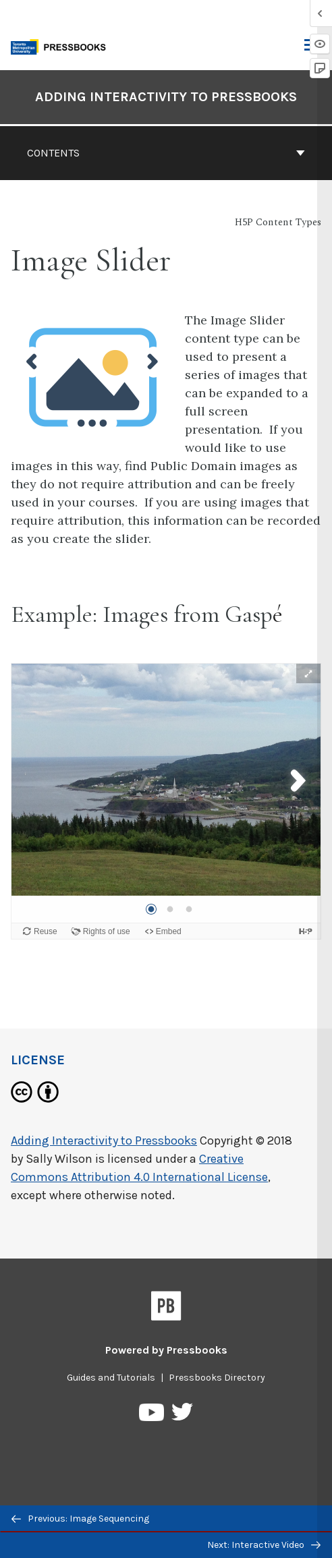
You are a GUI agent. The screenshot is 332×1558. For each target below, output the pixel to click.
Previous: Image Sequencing (80, 1518)
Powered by (166, 1350)
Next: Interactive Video (264, 1545)
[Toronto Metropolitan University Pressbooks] (62, 45)
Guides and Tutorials (111, 1377)
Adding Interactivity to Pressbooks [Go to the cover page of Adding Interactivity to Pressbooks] (166, 97)
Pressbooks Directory (217, 1377)
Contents (166, 152)
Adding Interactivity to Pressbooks (104, 1140)
